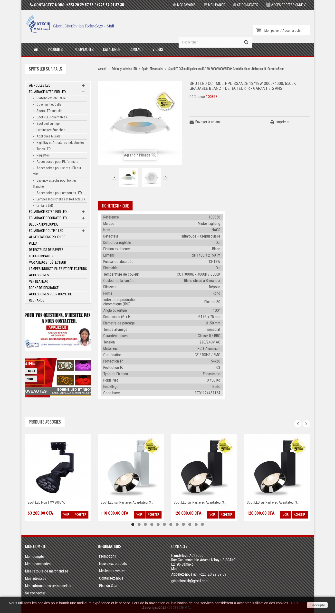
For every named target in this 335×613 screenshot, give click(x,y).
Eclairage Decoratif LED (48, 218)
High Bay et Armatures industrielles (60, 143)
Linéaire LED (44, 206)
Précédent (114, 177)
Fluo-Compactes (41, 256)
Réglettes (43, 155)
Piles (33, 243)
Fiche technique (115, 206)
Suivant (165, 177)
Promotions (107, 556)
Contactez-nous (111, 578)
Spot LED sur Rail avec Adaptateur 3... (127, 502)
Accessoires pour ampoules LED (59, 193)
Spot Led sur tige (48, 123)
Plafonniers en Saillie (51, 98)
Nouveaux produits (113, 563)
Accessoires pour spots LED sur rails (57, 171)
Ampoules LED (39, 85)
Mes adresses (35, 578)
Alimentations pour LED (47, 237)
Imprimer (283, 122)
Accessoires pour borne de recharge (50, 297)
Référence (197, 96)
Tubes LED (43, 149)
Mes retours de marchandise (46, 571)
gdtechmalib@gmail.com (190, 581)
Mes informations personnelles (48, 585)
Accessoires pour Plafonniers (57, 162)
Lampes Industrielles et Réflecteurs (60, 199)
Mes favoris (184, 5)
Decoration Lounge (43, 224)
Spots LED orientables (51, 117)
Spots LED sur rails (49, 111)
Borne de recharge (44, 288)
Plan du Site (108, 585)
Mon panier (214, 5)
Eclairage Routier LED (46, 231)
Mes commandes (38, 563)
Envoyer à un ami (207, 122)
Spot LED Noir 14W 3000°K (46, 502)
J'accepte (317, 605)
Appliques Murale (48, 136)
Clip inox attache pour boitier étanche (54, 183)
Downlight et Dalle (48, 104)
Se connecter (245, 5)
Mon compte (35, 546)
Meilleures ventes (112, 571)
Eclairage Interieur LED (47, 92)
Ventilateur (38, 281)
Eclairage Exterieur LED (48, 212)
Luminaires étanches (50, 130)
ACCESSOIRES (39, 275)
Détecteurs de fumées (46, 250)
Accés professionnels (286, 5)
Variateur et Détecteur (47, 262)
